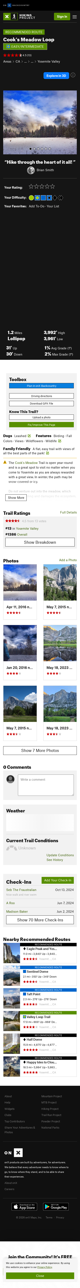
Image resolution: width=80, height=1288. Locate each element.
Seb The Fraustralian (21, 890)
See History (55, 860)
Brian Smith (45, 170)
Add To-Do (36, 206)
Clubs (7, 1115)
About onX (10, 1183)
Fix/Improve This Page (41, 424)
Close (40, 1276)
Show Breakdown (40, 542)
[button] (7, 122)
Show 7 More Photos (40, 750)
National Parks (50, 1127)
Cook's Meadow (26, 463)
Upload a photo (41, 417)
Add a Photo (68, 560)
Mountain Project (51, 1096)
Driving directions (41, 396)
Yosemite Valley (49, 61)
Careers (9, 1189)
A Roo (10, 903)
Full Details (68, 512)
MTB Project (49, 1102)
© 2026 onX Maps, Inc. (29, 1217)
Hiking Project (49, 1108)
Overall (22, 534)
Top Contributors (14, 1121)
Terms (49, 1217)
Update (60, 855)
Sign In (62, 16)
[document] (40, 1270)
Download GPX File (41, 403)
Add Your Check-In (57, 880)
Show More (16, 497)
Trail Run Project (51, 1115)
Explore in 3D (56, 75)
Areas (7, 61)
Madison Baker (17, 911)
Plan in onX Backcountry (41, 385)
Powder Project (50, 1121)
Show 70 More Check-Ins (40, 919)
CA (18, 61)
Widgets (9, 1108)
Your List (53, 206)
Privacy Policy (44, 1267)
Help (7, 1102)
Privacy (60, 1217)
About (8, 1096)
